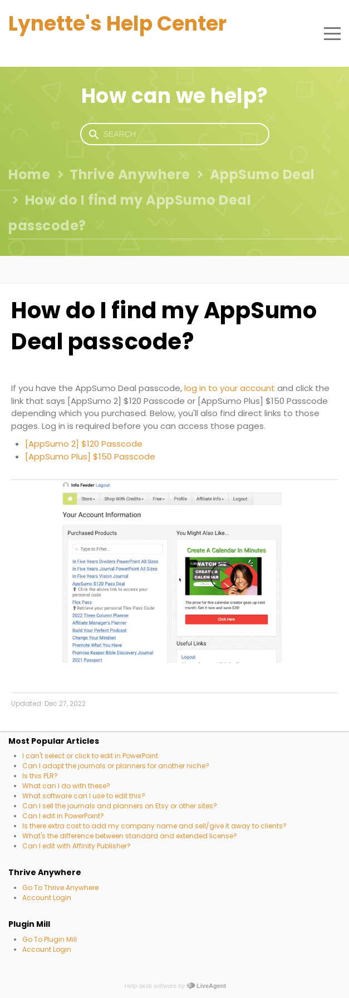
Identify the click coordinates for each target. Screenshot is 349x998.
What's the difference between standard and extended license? (129, 836)
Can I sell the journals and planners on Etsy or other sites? (119, 806)
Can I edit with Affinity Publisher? (76, 846)
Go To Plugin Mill (49, 939)
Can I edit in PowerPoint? (63, 816)
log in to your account (229, 388)
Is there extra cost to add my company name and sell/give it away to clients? (154, 826)
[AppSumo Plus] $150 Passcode (90, 456)
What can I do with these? (66, 786)
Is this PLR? (40, 775)
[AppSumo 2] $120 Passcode (83, 443)
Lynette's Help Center (117, 23)
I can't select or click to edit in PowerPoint (90, 755)
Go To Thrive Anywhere (60, 887)
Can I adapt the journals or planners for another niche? (115, 765)
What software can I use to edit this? (83, 796)
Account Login (46, 897)
